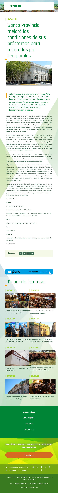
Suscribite (29, 455)
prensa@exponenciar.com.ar (39, 483)
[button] (20, 253)
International (29, 429)
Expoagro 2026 (29, 412)
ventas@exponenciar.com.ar (19, 483)
